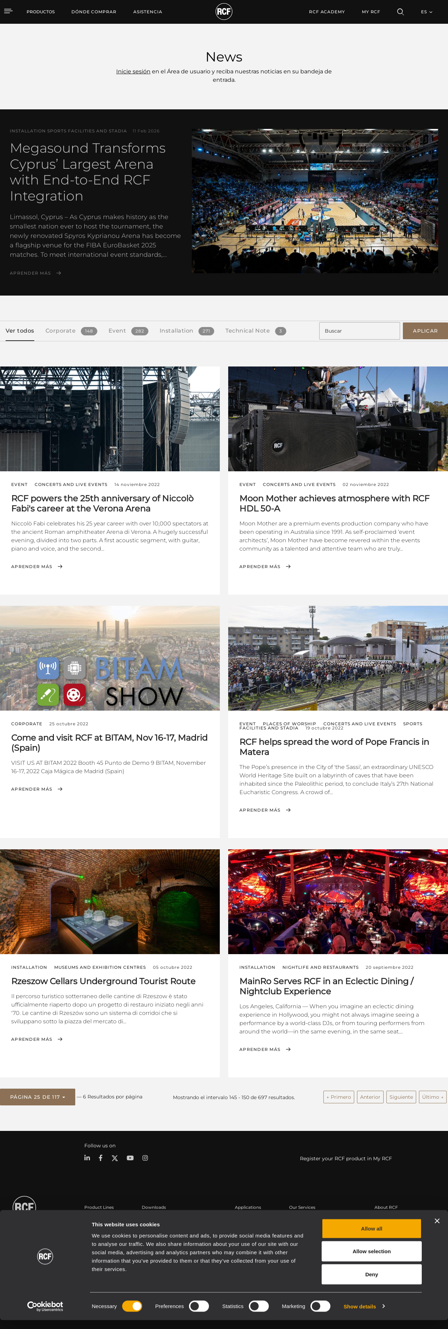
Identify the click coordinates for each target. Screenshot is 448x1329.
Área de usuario (305, 1218)
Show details (360, 1315)
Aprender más (30, 273)
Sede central (387, 1218)
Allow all (372, 1237)
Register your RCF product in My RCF (346, 1156)
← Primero (339, 1095)
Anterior (370, 1095)
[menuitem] (94, 12)
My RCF (371, 11)
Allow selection (371, 1260)
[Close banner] (437, 1229)
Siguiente (401, 1095)
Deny (371, 1283)
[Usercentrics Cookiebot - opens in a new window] (45, 1315)
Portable (93, 1218)
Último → (432, 1095)
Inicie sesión (133, 71)
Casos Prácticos (251, 1218)
